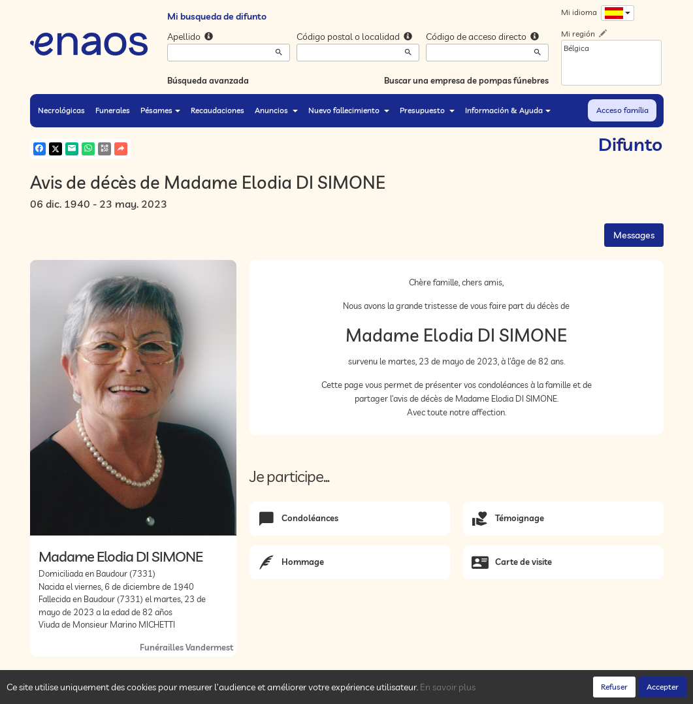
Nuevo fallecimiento (348, 110)
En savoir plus (447, 687)
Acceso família (622, 110)
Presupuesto (427, 110)
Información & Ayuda (508, 110)
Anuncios (276, 110)
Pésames (160, 110)
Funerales (112, 110)
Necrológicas (61, 110)
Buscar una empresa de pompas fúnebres (466, 80)
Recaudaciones (217, 110)
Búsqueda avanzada (208, 80)
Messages (633, 235)
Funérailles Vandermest (186, 647)
